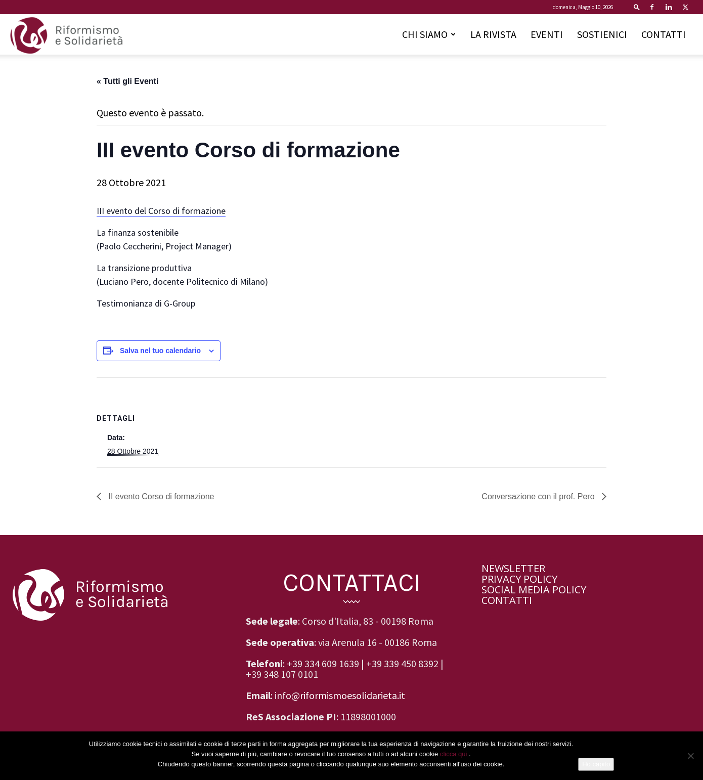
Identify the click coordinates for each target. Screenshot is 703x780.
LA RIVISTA (493, 34)
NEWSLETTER (513, 568)
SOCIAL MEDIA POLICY (533, 589)
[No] (690, 756)
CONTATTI (663, 34)
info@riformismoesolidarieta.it (340, 695)
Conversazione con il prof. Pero (539, 496)
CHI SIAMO (429, 34)
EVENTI (547, 34)
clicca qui (454, 754)
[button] (636, 7)
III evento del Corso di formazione (161, 210)
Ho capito (596, 764)
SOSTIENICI (602, 34)
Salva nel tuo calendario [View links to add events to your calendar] (160, 350)
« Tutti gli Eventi (127, 81)
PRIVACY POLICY (519, 579)
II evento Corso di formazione (160, 496)
